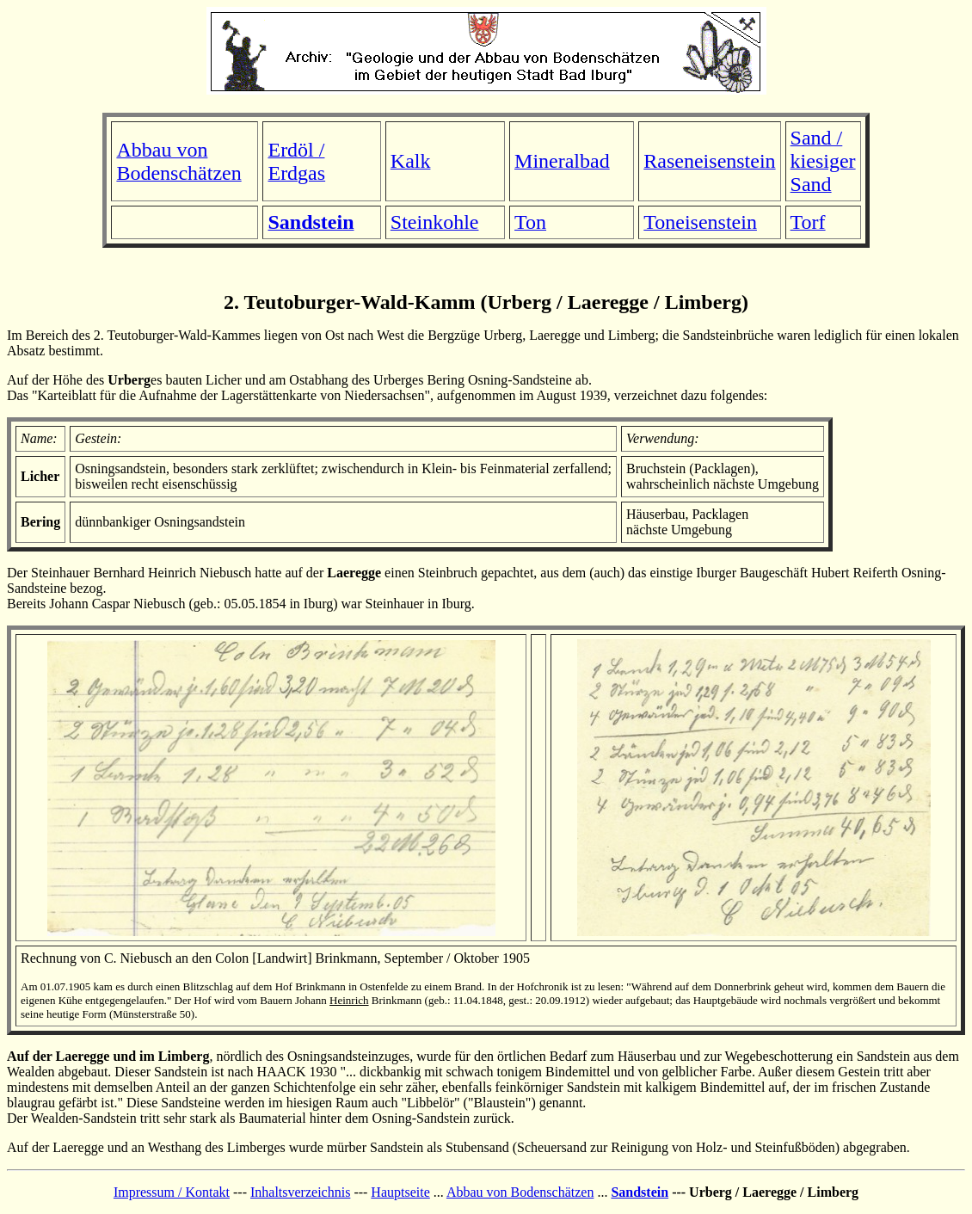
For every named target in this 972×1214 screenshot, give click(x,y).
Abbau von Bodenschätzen (520, 1192)
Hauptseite (400, 1192)
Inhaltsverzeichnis (300, 1192)
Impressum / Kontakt (172, 1192)
